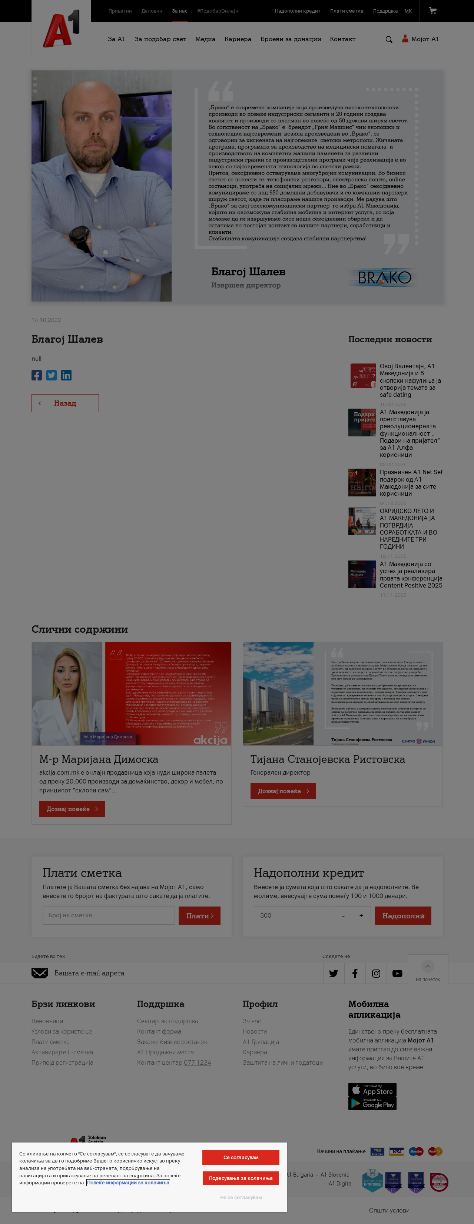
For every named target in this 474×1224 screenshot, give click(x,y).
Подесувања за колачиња (241, 1178)
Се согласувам (241, 1157)
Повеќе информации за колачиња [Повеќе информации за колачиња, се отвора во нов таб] (128, 1182)
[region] (149, 1177)
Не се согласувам (241, 1197)
